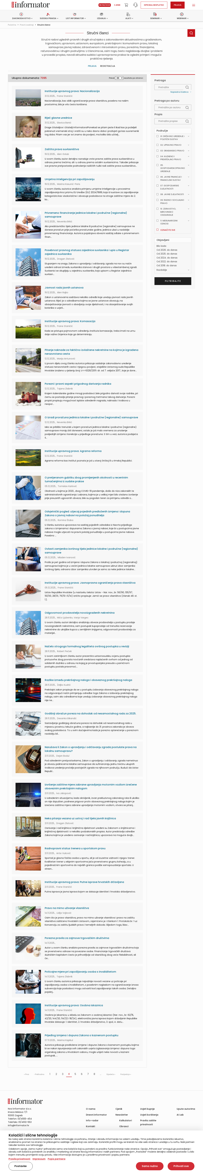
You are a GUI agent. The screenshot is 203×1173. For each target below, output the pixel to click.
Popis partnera (56, 1158)
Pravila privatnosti (19, 1158)
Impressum (39, 1158)
